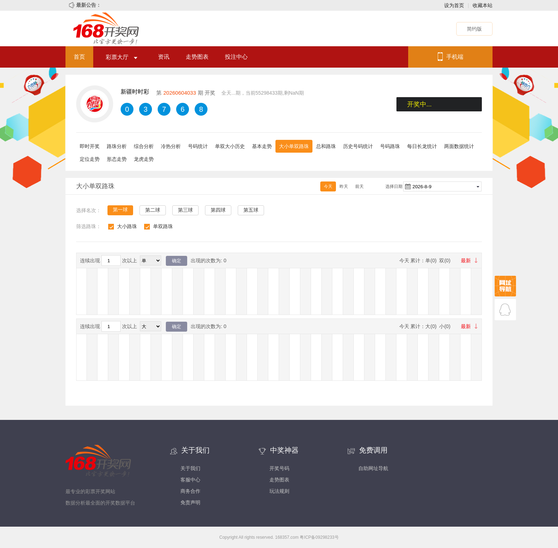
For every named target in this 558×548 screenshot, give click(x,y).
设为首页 (454, 5)
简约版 (474, 29)
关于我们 (190, 468)
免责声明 (190, 502)
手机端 (454, 57)
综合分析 (144, 146)
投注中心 (236, 57)
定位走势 (90, 159)
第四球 (218, 210)
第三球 (185, 210)
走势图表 (197, 57)
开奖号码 (279, 468)
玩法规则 (279, 491)
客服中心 (190, 480)
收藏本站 (483, 5)
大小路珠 (127, 226)
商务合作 (190, 491)
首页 (79, 57)
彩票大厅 (121, 57)
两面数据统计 (459, 146)
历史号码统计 (358, 146)
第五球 (250, 210)
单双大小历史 (230, 146)
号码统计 (198, 146)
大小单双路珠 (294, 146)
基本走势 (262, 146)
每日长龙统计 (422, 146)
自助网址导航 (373, 468)
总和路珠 (326, 146)
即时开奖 (90, 146)
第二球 (152, 210)
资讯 (163, 57)
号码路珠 (390, 146)
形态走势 (117, 159)
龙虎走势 (144, 159)
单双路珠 (163, 226)
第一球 (120, 209)
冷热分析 (171, 146)
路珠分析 (117, 146)
